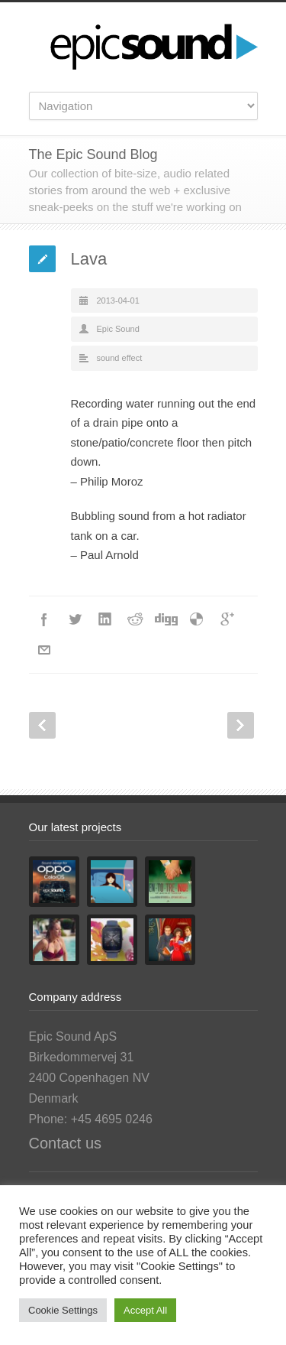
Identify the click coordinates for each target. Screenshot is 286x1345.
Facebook (44, 619)
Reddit (136, 619)
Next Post (240, 725)
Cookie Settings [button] (63, 1310)
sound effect (120, 357)
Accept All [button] (145, 1310)
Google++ (227, 619)
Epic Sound (118, 328)
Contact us (65, 1143)
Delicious (197, 619)
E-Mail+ (44, 650)
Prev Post (42, 725)
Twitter (74, 619)
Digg (166, 619)
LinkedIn (105, 619)
